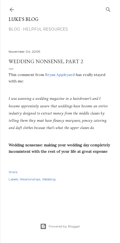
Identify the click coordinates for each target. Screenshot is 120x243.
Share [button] (13, 172)
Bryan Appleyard (60, 74)
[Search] (108, 8)
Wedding (49, 179)
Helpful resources (45, 29)
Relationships (30, 179)
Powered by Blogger (60, 226)
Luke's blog (23, 19)
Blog (14, 29)
